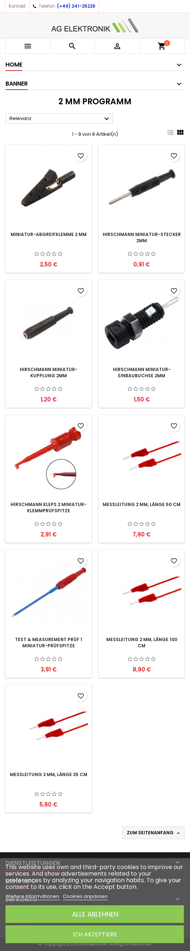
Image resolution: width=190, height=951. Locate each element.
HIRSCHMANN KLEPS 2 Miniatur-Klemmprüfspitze (49, 507)
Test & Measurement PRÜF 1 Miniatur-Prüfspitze (48, 642)
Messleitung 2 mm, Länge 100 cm (141, 642)
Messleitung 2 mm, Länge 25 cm (48, 774)
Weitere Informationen (32, 896)
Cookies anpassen (85, 896)
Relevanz (60, 119)
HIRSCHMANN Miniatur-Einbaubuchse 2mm (142, 372)
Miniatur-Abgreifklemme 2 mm (49, 234)
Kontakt (17, 6)
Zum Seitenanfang (154, 833)
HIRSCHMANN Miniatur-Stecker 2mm (142, 237)
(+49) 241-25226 (76, 6)
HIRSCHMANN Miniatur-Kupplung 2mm (48, 372)
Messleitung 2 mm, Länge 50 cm (141, 504)
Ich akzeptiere (95, 934)
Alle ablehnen (95, 914)
